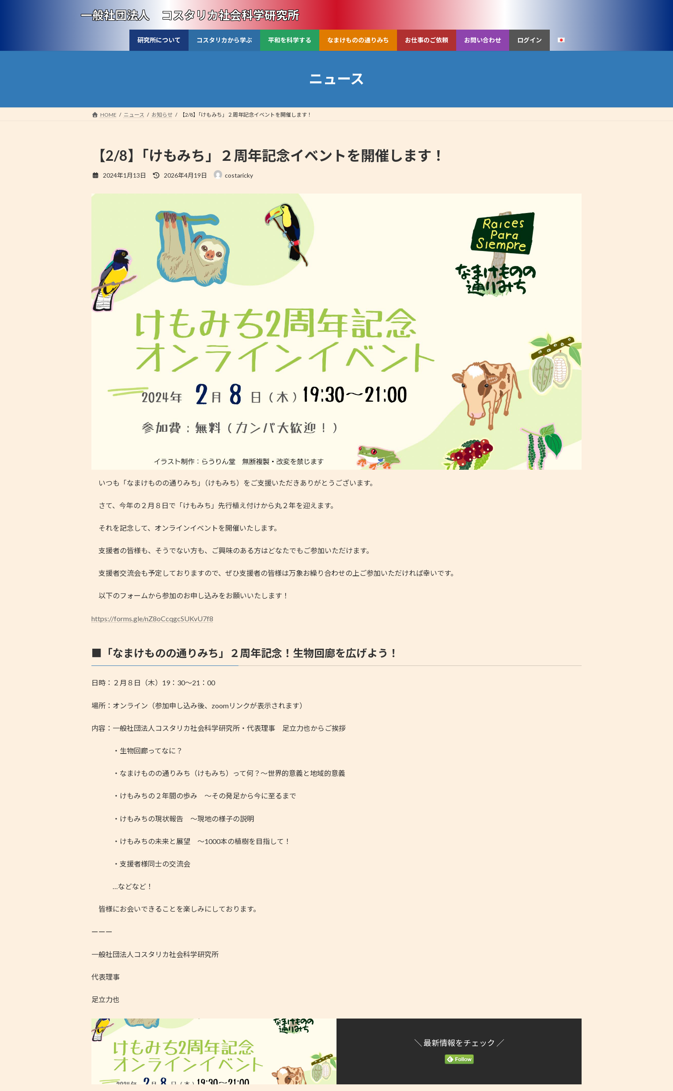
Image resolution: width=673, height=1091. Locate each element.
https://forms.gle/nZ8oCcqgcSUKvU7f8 (152, 618)
